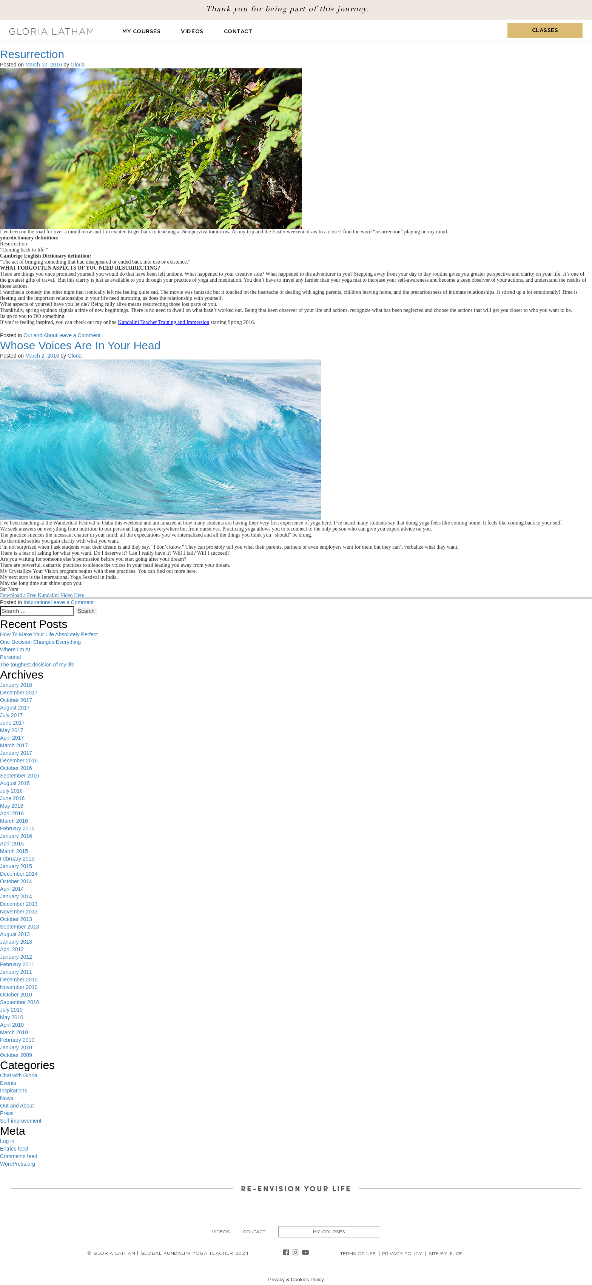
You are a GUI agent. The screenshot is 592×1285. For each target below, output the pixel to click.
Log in (7, 1141)
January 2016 (16, 836)
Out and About (40, 335)
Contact (238, 31)
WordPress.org (17, 1164)
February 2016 (17, 828)
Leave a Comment (78, 335)
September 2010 (19, 1002)
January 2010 (16, 1047)
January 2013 (16, 942)
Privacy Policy (402, 1253)
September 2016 (19, 776)
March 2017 (14, 745)
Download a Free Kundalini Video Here (42, 595)
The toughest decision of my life (37, 665)
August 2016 (15, 783)
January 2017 (16, 753)
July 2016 (11, 791)
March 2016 (14, 821)
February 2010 (17, 1040)
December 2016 (19, 760)
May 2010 (11, 1017)
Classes (545, 30)
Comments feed (18, 1156)
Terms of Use (358, 1253)
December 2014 (19, 874)
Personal (10, 657)
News (6, 1098)
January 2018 (16, 685)
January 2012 (16, 957)
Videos (192, 31)
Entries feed (14, 1149)
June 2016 (12, 798)
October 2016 (16, 768)
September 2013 (19, 927)
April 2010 (12, 1025)
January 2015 (16, 866)
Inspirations (37, 602)
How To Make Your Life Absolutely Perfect (49, 634)
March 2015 (14, 851)
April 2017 (12, 738)
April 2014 (12, 889)
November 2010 (19, 987)
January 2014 (16, 896)
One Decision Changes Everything (40, 642)
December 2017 (19, 693)
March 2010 (14, 1032)
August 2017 (15, 708)
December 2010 (19, 979)
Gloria (78, 65)
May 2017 (11, 730)
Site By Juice (445, 1253)
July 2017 (11, 715)
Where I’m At (15, 649)
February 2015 (17, 859)
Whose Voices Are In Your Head (80, 345)
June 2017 (12, 723)
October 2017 (16, 700)
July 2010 (11, 1010)
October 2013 (16, 919)
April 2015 (12, 844)
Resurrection (32, 54)
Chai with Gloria (18, 1075)
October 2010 (16, 995)
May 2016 (11, 806)
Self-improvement (21, 1121)
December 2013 (19, 904)
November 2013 (19, 912)
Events (8, 1083)
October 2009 (16, 1055)
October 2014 (16, 881)
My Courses (141, 31)
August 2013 (15, 934)
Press (7, 1113)
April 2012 (12, 949)
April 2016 (12, 813)
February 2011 (17, 964)
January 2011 (16, 972)
